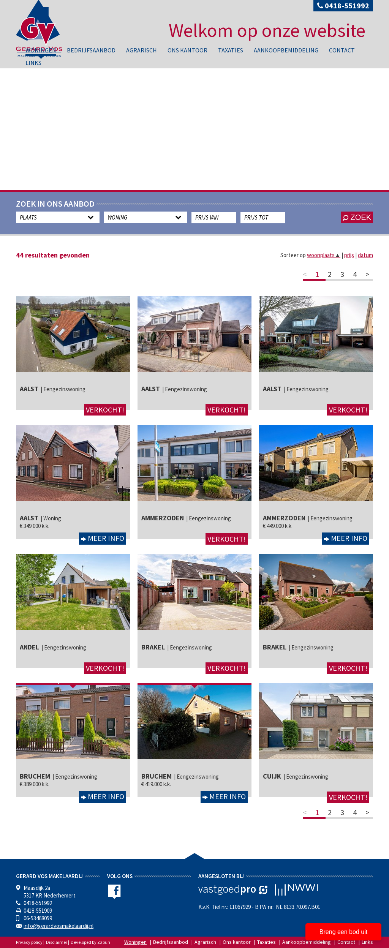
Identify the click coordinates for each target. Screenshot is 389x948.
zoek (357, 217)
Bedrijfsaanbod (91, 50)
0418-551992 (343, 5)
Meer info (105, 538)
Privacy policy (29, 942)
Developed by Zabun (90, 942)
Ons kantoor (187, 50)
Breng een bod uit (343, 932)
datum (365, 255)
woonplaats (323, 255)
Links (33, 62)
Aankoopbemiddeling (286, 50)
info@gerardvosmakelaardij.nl (58, 925)
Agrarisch (141, 50)
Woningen (40, 50)
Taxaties (230, 50)
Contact (342, 50)
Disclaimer (56, 942)
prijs (349, 255)
